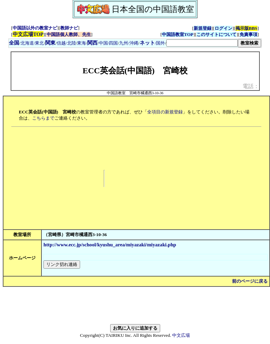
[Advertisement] (184, 178)
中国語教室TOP (177, 34)
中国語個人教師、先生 (69, 34)
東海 (81, 43)
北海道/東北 (32, 43)
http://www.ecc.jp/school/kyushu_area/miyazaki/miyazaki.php (109, 244)
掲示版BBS (246, 28)
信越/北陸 (66, 43)
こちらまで (43, 118)
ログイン (223, 28)
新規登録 (202, 28)
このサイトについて (216, 34)
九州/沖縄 (128, 43)
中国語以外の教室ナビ (35, 27)
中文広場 (181, 335)
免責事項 (248, 34)
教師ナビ (69, 27)
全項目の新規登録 (165, 111)
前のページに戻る (250, 281)
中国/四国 (108, 43)
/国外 (152, 43)
